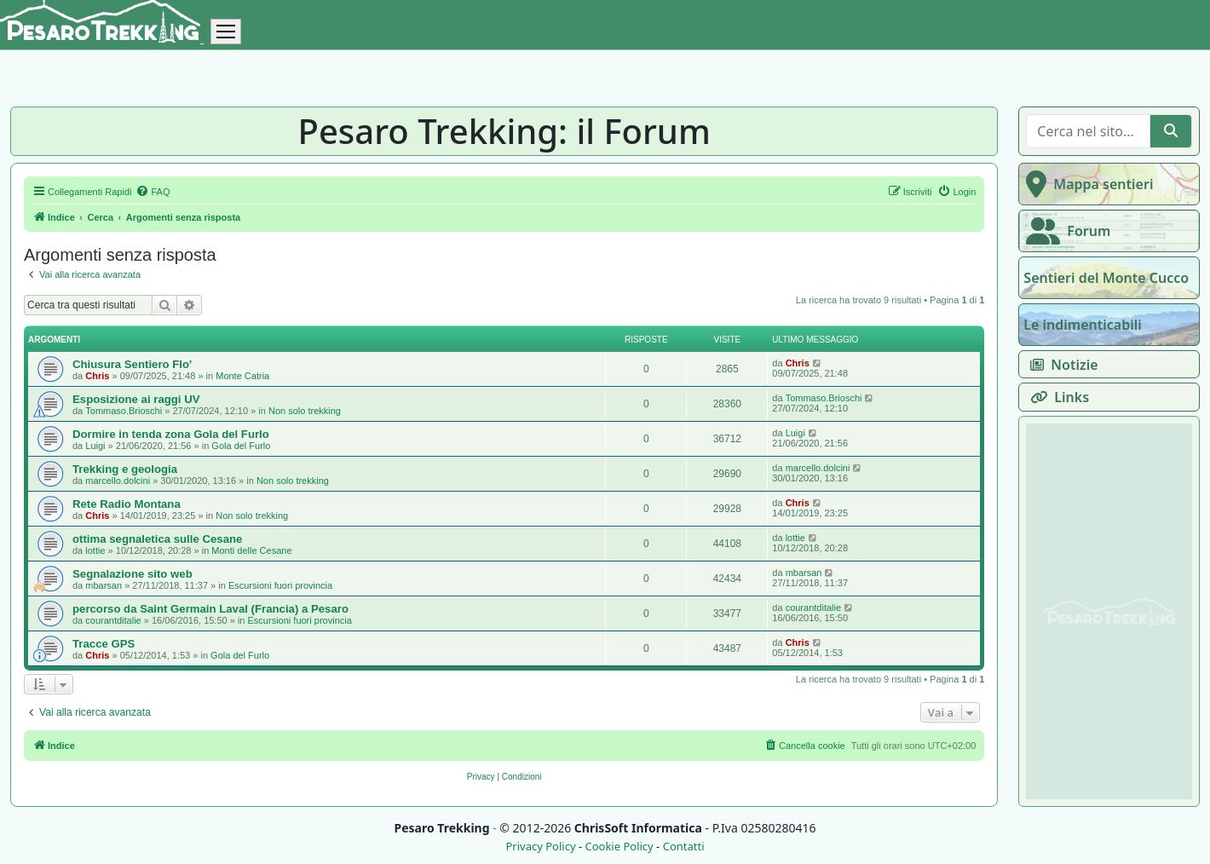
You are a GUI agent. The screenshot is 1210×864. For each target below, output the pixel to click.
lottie (95, 550)
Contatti (684, 846)
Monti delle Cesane (251, 550)
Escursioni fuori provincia (280, 585)
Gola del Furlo (240, 446)
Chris (97, 376)
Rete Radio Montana (126, 504)
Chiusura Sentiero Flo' (132, 364)
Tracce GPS (103, 643)
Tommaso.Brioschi (123, 411)
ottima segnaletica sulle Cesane (157, 539)
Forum (1064, 230)
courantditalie (113, 620)
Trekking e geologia (124, 469)
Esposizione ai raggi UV (136, 399)
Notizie (1060, 364)
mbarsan (103, 585)
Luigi (95, 446)
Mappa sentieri (1086, 184)
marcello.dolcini (117, 480)
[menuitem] (152, 191)
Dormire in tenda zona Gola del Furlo (170, 434)
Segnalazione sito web (132, 573)
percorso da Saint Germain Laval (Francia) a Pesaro (210, 608)
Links (1056, 397)
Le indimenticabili (1082, 324)
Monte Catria (242, 376)
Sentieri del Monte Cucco (1106, 277)
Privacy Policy (540, 846)
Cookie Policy (619, 846)
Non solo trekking (304, 411)
